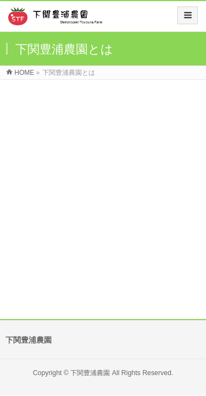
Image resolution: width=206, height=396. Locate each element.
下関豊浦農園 (90, 189)
